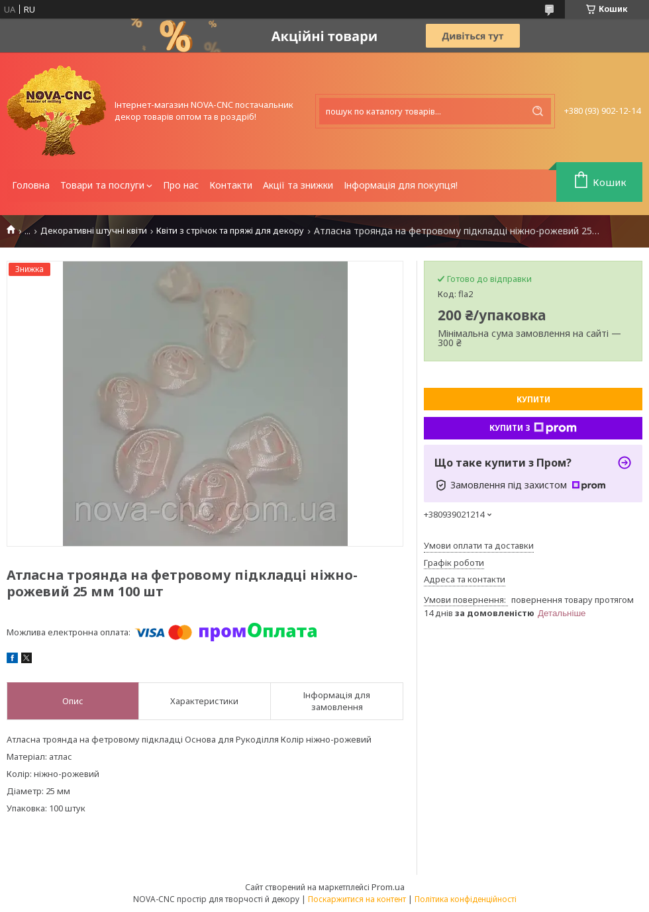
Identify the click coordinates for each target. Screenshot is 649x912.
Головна (31, 185)
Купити (533, 399)
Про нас (181, 185)
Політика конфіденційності (466, 899)
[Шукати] (537, 111)
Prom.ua (388, 887)
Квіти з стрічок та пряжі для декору (230, 230)
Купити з (533, 428)
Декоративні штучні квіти (93, 230)
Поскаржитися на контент (357, 899)
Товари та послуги (102, 185)
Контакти (230, 185)
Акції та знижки (298, 185)
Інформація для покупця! (401, 185)
